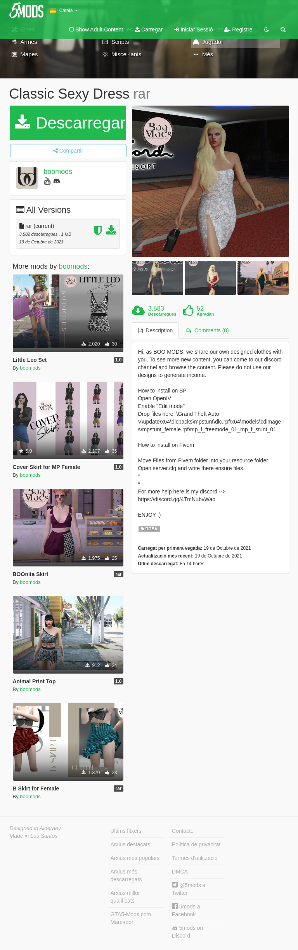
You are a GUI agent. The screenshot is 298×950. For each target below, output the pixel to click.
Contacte (183, 831)
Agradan (205, 314)
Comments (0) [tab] (207, 330)
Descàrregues (162, 314)
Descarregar (70, 123)
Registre (238, 29)
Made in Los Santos (34, 836)
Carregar (149, 29)
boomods (57, 171)
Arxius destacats (131, 844)
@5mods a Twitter (189, 889)
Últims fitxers (126, 831)
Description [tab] (155, 330)
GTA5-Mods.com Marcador (131, 918)
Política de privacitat (196, 844)
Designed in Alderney (35, 828)
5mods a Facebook (186, 910)
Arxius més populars (135, 858)
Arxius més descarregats (126, 875)
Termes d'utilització (195, 858)
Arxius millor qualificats (125, 897)
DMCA (180, 871)
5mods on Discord (187, 932)
